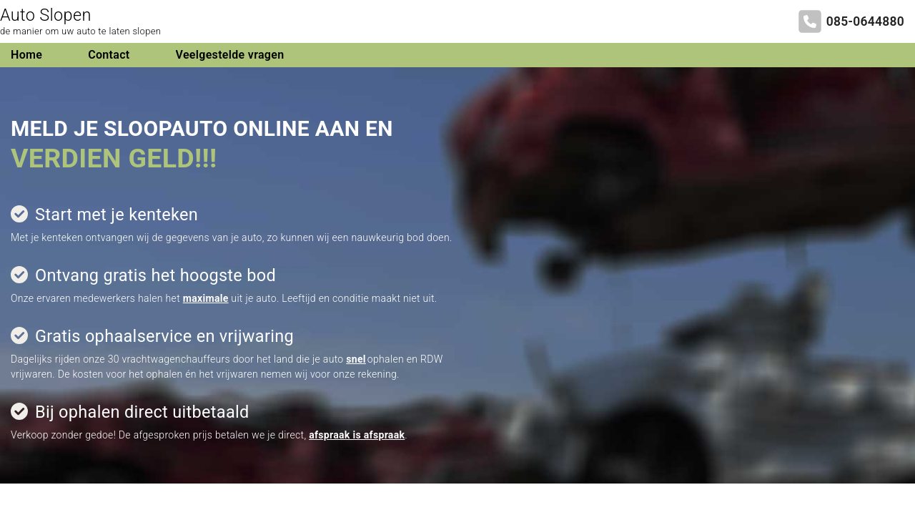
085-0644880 (865, 21)
